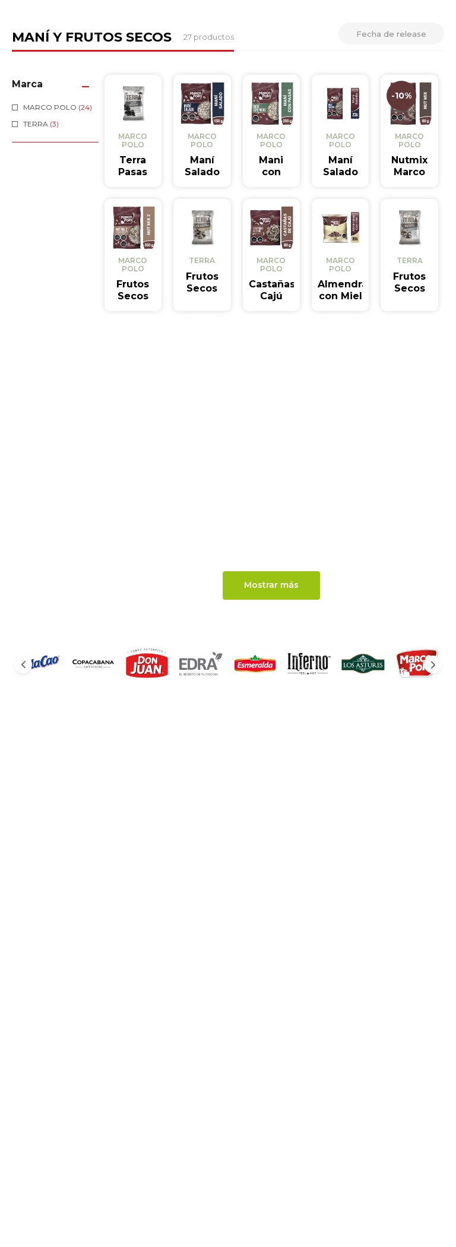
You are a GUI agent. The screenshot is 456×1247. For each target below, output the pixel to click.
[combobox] (177, 54)
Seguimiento (292, 53)
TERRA (41, 238)
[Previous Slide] (23, 779)
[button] (55, 198)
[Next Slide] (433, 779)
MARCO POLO (57, 221)
